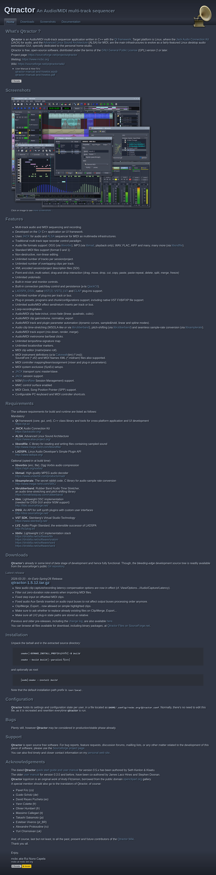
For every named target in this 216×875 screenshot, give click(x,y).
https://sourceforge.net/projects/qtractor (53, 54)
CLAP (78, 291)
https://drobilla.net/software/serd (35, 545)
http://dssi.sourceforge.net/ (31, 513)
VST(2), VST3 (53, 291)
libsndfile (177, 245)
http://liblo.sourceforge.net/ (31, 505)
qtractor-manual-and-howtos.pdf (35, 74)
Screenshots (48, 21)
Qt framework (122, 39)
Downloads (27, 21)
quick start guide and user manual (57, 770)
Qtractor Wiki (126, 839)
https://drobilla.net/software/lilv (34, 536)
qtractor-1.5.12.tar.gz (30, 583)
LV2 (65, 291)
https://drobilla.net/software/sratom (36, 539)
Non (25, 380)
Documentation (71, 21)
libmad (90, 245)
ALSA (50, 236)
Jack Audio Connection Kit (192, 39)
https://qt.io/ (22, 424)
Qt (39, 231)
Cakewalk (62, 354)
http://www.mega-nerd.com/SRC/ (35, 483)
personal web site (99, 752)
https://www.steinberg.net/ (31, 521)
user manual (31, 774)
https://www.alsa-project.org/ (33, 439)
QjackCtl (92, 286)
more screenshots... (43, 210)
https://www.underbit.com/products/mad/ (40, 476)
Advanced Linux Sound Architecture (65, 42)
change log (76, 621)
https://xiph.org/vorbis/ (29, 468)
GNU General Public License (120, 50)
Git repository (56, 566)
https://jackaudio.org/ (28, 431)
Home (10, 21)
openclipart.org (132, 779)
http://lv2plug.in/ (25, 528)
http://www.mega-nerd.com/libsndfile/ (38, 447)
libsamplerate (194, 327)
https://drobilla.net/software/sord (35, 542)
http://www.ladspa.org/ (29, 454)
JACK (26, 236)
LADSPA (20, 291)
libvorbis (66, 245)
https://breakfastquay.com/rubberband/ (39, 494)
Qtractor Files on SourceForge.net (128, 625)
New (32, 380)
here (109, 621)
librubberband (80, 327)
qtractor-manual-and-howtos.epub (36, 71)
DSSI (31, 291)
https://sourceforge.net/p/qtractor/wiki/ (41, 64)
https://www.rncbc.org (35, 59)
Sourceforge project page (68, 748)
